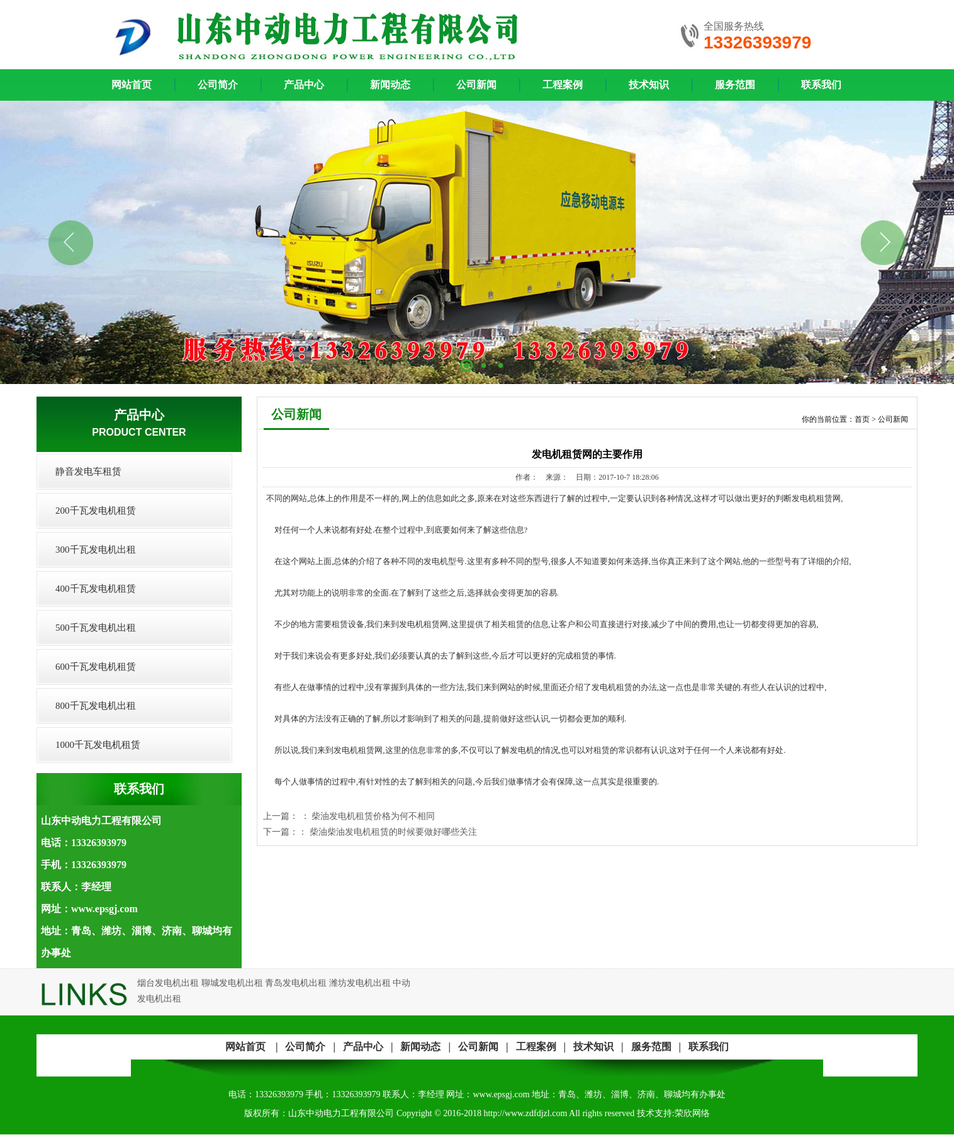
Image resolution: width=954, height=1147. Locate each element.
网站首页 (245, 1046)
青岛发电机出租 (296, 983)
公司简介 (218, 84)
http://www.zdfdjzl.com (525, 1113)
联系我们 (821, 84)
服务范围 (735, 84)
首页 (862, 419)
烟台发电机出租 (168, 983)
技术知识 (649, 84)
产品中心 (304, 84)
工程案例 (562, 84)
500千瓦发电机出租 (95, 628)
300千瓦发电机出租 (95, 550)
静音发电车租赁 (88, 471)
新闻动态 (390, 84)
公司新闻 (476, 84)
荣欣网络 (692, 1113)
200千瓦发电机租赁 (95, 511)
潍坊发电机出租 (360, 983)
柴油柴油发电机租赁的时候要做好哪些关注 (393, 832)
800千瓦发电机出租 (95, 706)
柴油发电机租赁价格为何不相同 (373, 816)
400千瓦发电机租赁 (95, 589)
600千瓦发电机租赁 (95, 667)
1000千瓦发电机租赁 (97, 745)
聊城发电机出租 (232, 983)
